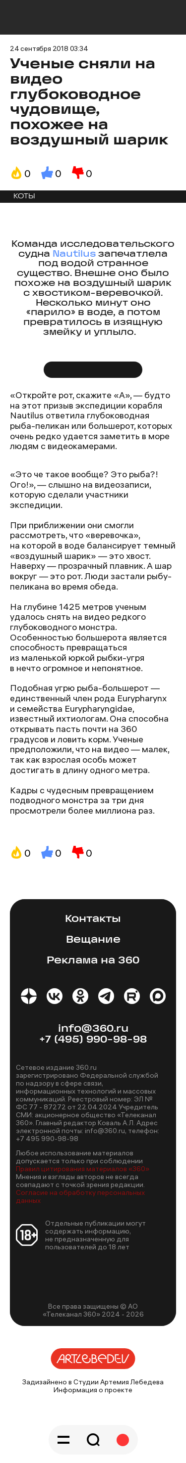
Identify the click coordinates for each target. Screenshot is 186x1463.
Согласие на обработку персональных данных (80, 1196)
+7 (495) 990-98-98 (93, 1040)
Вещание (93, 940)
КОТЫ (24, 196)
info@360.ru (93, 1029)
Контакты (93, 919)
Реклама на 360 (93, 960)
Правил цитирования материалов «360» (82, 1168)
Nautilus (75, 254)
